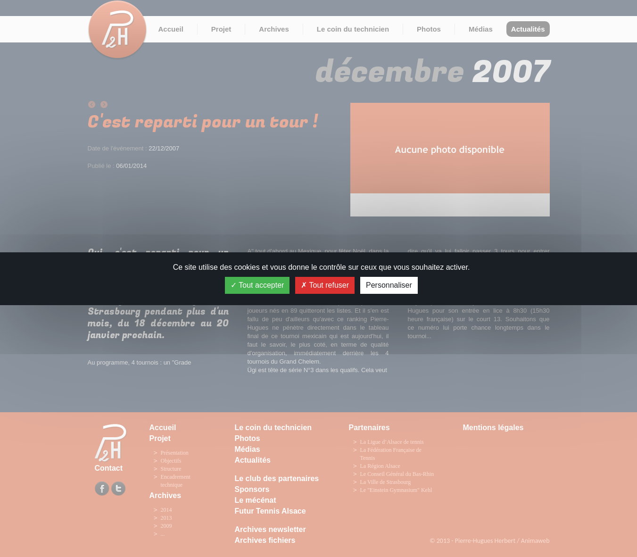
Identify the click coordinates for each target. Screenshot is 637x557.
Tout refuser (325, 285)
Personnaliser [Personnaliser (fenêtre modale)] (389, 285)
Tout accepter (257, 285)
